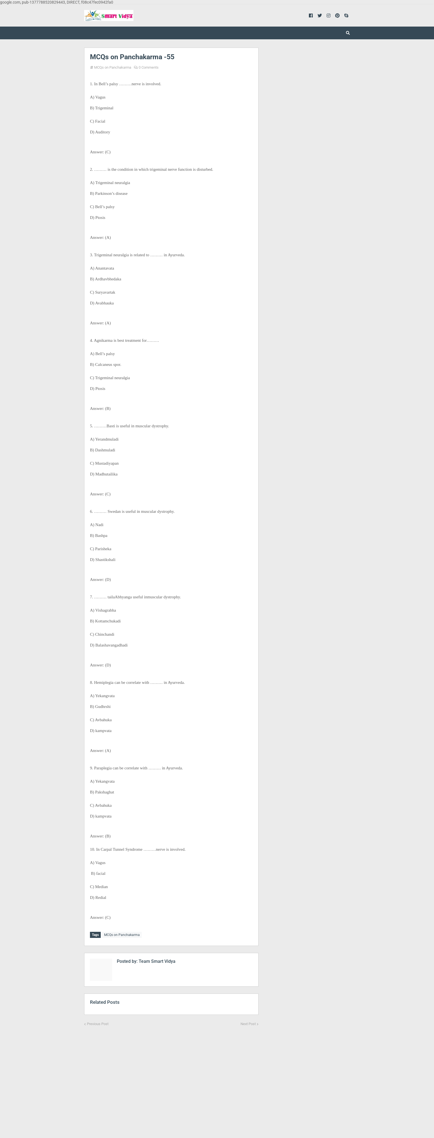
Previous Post (97, 1023)
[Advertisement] (171, 1077)
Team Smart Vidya (156, 960)
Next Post (248, 1023)
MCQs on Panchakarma (112, 67)
